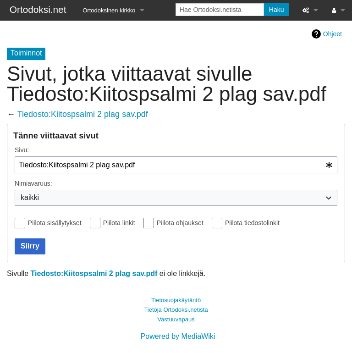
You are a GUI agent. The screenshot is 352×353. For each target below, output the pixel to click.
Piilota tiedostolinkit (252, 222)
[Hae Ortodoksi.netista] (220, 9)
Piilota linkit (119, 222)
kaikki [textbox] (30, 197)
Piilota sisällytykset (55, 222)
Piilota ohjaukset (180, 222)
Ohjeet (332, 34)
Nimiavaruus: (33, 183)
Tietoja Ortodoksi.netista (176, 309)
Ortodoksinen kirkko (108, 10)
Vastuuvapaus (175, 319)
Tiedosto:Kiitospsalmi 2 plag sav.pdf (82, 114)
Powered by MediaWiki (178, 336)
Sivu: (22, 150)
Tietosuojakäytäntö (176, 300)
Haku (276, 9)
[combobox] (176, 164)
